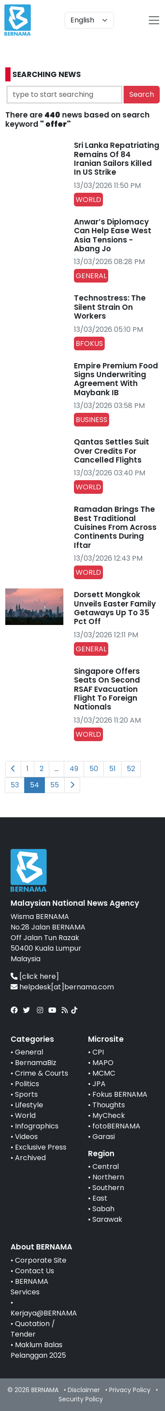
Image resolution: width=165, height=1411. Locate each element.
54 (34, 785)
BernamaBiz (35, 1063)
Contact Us (34, 1271)
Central (105, 1166)
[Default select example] (89, 20)
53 (15, 785)
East (99, 1198)
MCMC (103, 1073)
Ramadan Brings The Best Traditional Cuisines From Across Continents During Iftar (115, 527)
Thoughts (108, 1105)
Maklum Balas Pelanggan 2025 (38, 1350)
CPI (98, 1052)
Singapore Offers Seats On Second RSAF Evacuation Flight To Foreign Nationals (107, 689)
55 (54, 785)
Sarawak (107, 1219)
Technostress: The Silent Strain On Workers (110, 307)
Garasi (103, 1137)
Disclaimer (84, 1389)
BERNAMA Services (29, 1286)
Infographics (37, 1126)
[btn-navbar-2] (154, 20)
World (25, 1115)
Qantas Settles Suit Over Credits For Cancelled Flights (111, 451)
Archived (30, 1158)
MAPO (103, 1063)
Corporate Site (40, 1260)
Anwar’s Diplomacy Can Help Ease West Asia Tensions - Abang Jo (112, 235)
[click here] (39, 976)
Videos (26, 1137)
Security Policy (81, 1399)
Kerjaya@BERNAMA (44, 1313)
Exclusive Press (40, 1147)
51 (112, 769)
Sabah (103, 1209)
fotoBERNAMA (116, 1126)
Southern (108, 1188)
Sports (26, 1094)
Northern (108, 1177)
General (29, 1052)
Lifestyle (29, 1105)
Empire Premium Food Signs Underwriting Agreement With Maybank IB (116, 379)
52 (131, 769)
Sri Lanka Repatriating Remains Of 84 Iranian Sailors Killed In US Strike (116, 158)
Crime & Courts (41, 1073)
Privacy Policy (129, 1389)
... (57, 769)
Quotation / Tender (33, 1329)
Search (141, 94)
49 (74, 769)
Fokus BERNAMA (119, 1094)
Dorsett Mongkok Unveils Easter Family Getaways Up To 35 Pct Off (115, 608)
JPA (99, 1084)
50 (93, 769)
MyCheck (108, 1115)
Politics (27, 1084)
